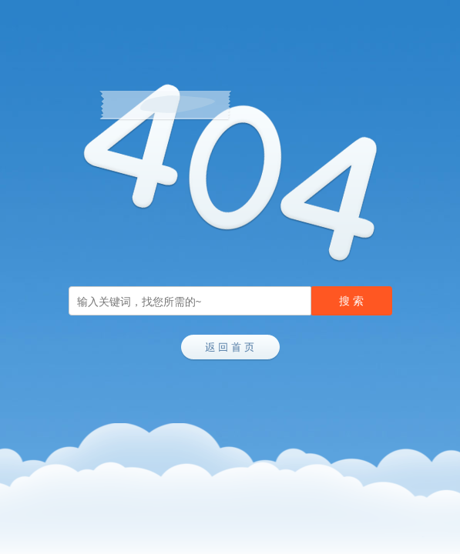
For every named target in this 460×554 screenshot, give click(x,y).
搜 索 (351, 300)
